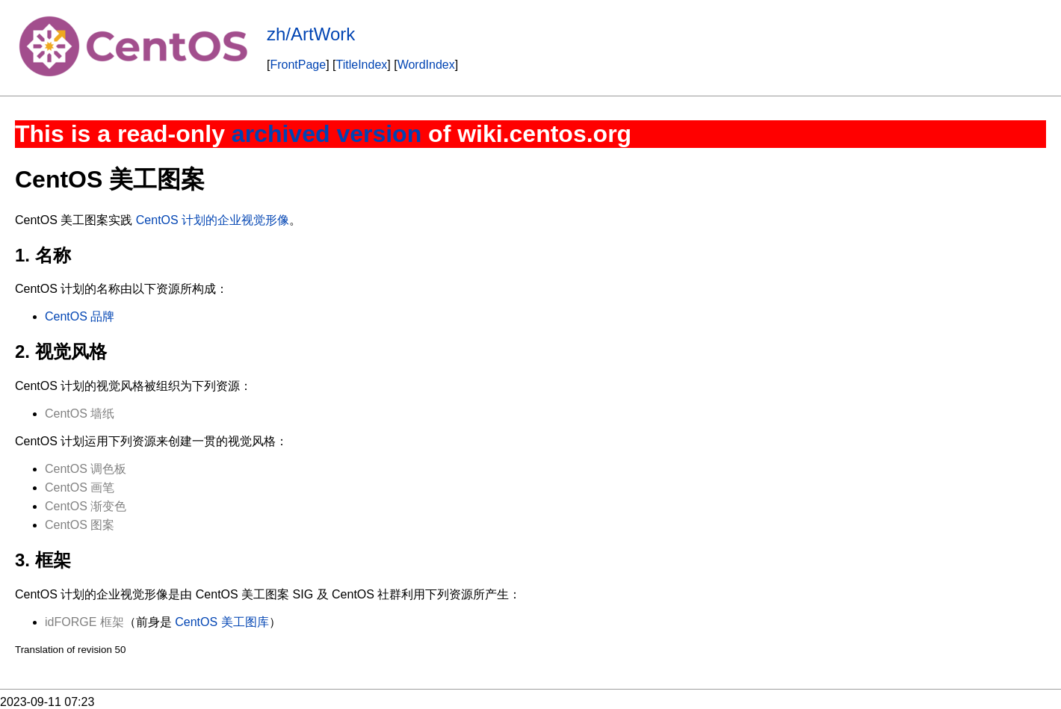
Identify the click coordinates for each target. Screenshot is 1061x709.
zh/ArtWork (311, 34)
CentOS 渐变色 (85, 506)
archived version (326, 133)
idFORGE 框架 (84, 622)
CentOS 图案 (79, 524)
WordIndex (426, 64)
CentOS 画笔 (79, 487)
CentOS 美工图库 (221, 622)
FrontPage (298, 64)
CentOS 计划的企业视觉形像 (212, 220)
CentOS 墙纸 (79, 413)
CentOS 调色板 (85, 468)
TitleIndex (362, 64)
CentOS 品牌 (79, 316)
